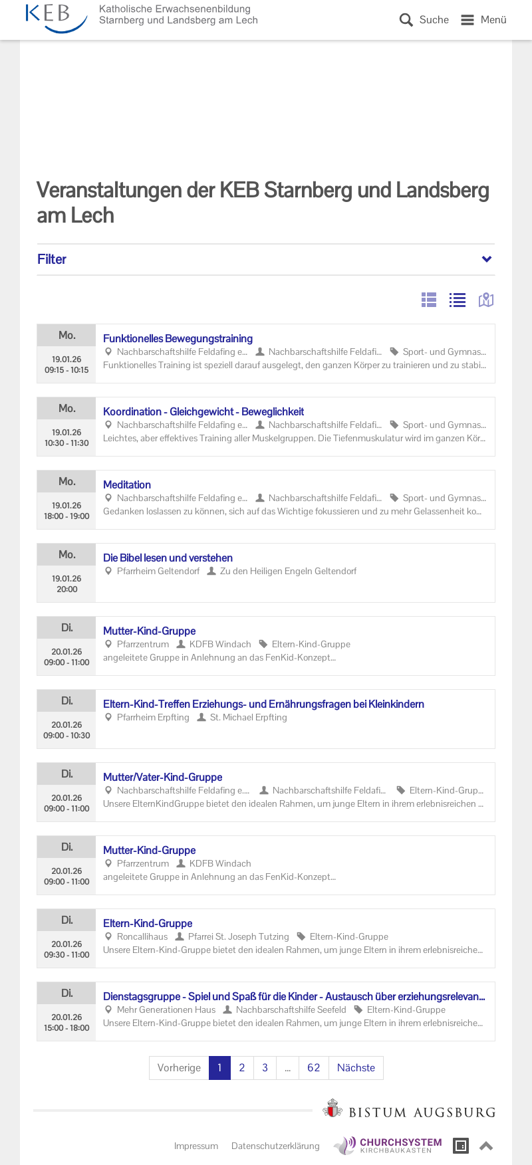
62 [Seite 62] (314, 1068)
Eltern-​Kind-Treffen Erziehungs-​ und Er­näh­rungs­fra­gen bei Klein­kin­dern (263, 704)
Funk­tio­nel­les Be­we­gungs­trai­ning (178, 339)
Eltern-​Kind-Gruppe (147, 923)
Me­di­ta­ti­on (127, 485)
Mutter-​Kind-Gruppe (149, 631)
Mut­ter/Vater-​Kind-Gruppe (162, 777)
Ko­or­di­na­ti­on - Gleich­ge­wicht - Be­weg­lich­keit (203, 412)
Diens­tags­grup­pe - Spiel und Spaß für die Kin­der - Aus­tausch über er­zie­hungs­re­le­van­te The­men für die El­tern (295, 997)
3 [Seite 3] (265, 1068)
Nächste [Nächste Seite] (356, 1068)
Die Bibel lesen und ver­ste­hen (168, 558)
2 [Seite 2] (242, 1068)
